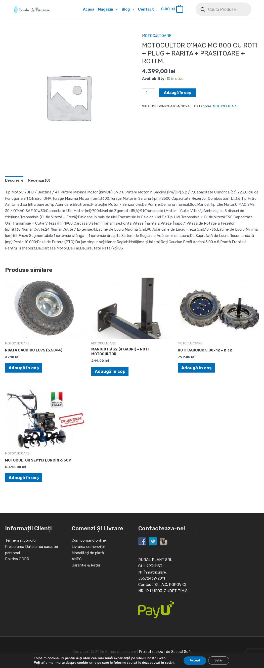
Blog (128, 9)
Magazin (107, 9)
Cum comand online (89, 551)
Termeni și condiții (20, 542)
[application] (115, 9)
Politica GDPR (17, 560)
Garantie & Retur (86, 576)
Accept (193, 660)
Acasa (87, 9)
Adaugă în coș (178, 92)
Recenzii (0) (41, 181)
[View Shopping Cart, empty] (173, 9)
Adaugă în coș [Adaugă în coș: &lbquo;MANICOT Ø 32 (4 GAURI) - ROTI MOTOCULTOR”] (110, 372)
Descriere (15, 181)
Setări (220, 660)
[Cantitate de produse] (149, 92)
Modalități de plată (88, 563)
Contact (147, 9)
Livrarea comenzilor (88, 557)
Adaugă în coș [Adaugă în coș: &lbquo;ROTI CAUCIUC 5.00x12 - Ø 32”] (197, 368)
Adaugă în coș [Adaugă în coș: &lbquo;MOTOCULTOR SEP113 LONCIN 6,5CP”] (24, 478)
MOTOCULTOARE (157, 35)
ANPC (77, 570)
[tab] (15, 181)
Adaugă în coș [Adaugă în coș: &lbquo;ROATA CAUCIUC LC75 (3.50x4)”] (24, 368)
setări (165, 662)
